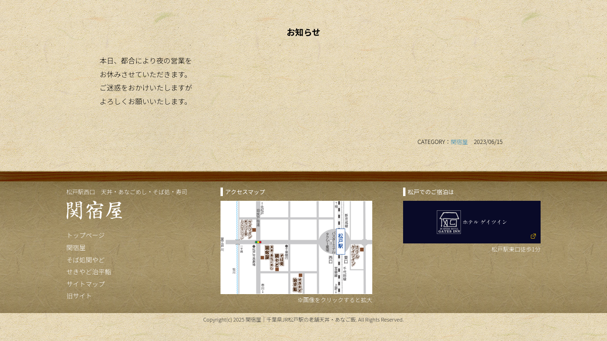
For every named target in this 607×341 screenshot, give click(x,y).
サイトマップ (85, 283)
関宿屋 (459, 141)
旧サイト (79, 295)
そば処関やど (85, 259)
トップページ (85, 235)
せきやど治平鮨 (88, 271)
